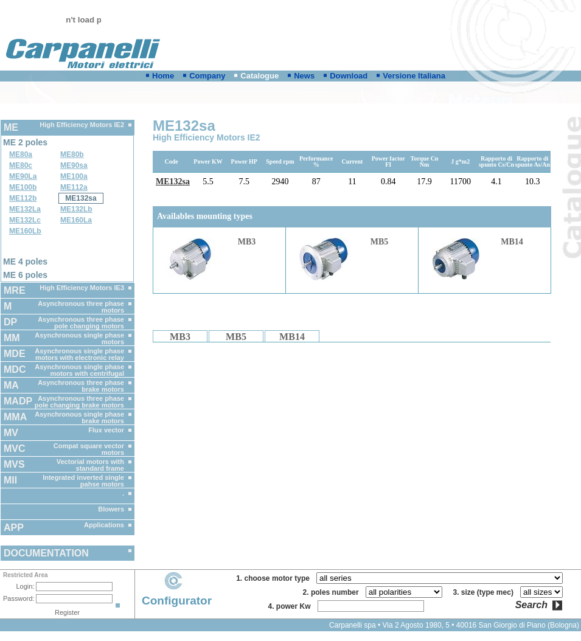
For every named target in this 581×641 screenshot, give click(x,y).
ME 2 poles (25, 142)
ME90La (23, 176)
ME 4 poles (25, 261)
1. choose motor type (274, 578)
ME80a (20, 154)
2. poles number (333, 592)
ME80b (72, 154)
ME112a (74, 187)
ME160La (76, 220)
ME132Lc (25, 220)
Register (67, 612)
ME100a (74, 176)
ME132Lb (76, 209)
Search (531, 605)
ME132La (25, 209)
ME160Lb (25, 231)
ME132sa (80, 198)
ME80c (20, 165)
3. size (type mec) (485, 592)
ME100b (23, 187)
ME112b (23, 198)
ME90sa (74, 165)
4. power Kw (291, 606)
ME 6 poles (25, 275)
